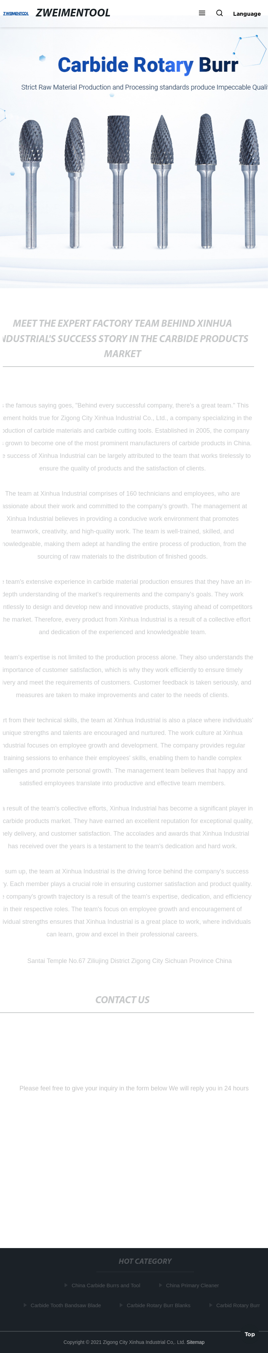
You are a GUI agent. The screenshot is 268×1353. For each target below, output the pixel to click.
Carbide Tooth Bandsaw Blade (66, 1305)
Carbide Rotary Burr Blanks (159, 1305)
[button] (202, 13)
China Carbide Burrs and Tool (106, 1285)
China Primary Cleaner (192, 1285)
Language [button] (247, 13)
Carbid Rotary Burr (238, 1305)
